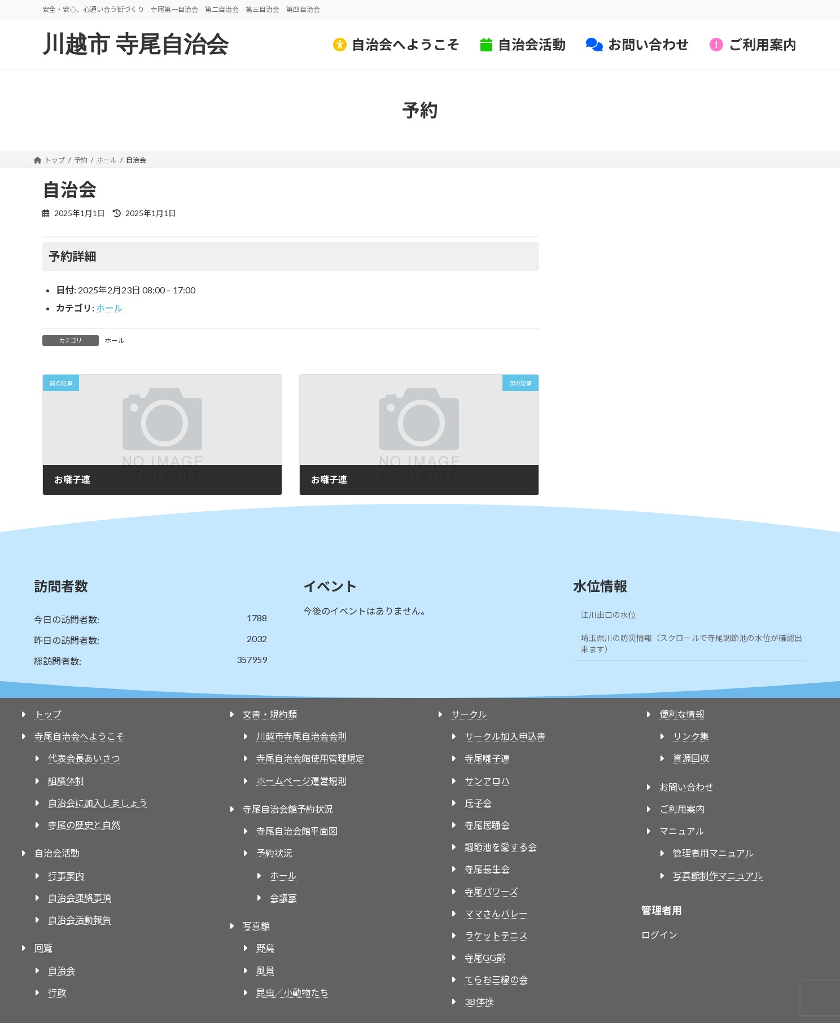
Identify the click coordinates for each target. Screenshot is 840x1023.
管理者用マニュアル (713, 853)
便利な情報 (682, 714)
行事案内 (66, 875)
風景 (265, 970)
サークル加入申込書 (505, 736)
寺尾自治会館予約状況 (288, 809)
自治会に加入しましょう (97, 802)
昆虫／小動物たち (292, 992)
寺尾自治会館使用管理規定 (310, 758)
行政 (57, 992)
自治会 (61, 970)
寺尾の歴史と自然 (84, 824)
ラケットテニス (496, 935)
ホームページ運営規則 (301, 780)
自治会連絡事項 (79, 897)
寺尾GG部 (485, 957)
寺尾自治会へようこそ (79, 736)
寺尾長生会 (487, 868)
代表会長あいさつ (84, 758)
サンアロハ (487, 780)
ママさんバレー (496, 913)
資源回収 (691, 758)
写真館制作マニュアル (718, 875)
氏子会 (478, 802)
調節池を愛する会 (501, 846)
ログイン (659, 934)
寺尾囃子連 (487, 758)
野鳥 (265, 947)
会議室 (283, 897)
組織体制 (66, 780)
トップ (48, 714)
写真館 (256, 925)
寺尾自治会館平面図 (297, 831)
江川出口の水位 (608, 615)
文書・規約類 (270, 714)
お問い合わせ (686, 786)
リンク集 (691, 736)
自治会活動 (57, 853)
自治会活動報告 (79, 919)
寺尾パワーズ (491, 891)
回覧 (43, 947)
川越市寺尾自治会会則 (301, 736)
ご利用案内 (682, 809)
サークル (469, 714)
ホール (109, 307)
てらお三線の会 (496, 979)
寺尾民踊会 (487, 824)
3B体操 (479, 1001)
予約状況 (274, 853)
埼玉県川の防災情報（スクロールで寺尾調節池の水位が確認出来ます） (691, 643)
